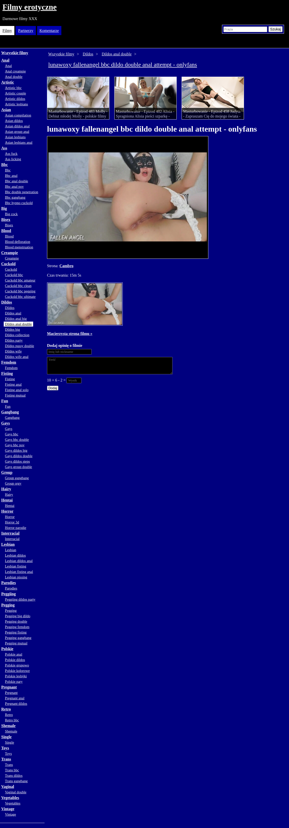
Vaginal (7, 786)
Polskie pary (14, 682)
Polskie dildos (15, 660)
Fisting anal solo (16, 390)
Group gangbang (17, 478)
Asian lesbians (15, 137)
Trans (6, 759)
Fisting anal (13, 384)
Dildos (6, 302)
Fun (4, 401)
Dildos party (14, 340)
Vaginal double (15, 792)
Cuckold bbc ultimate (20, 297)
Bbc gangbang (15, 197)
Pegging (8, 605)
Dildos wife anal (16, 357)
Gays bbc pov (14, 445)
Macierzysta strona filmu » (69, 333)
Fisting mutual (15, 395)
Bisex (5, 219)
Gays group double (18, 467)
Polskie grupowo (17, 665)
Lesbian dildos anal (19, 561)
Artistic (7, 82)
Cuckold (8, 264)
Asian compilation (18, 115)
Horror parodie (15, 528)
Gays (5, 423)
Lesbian (8, 544)
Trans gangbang (16, 781)
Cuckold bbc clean (18, 286)
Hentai (7, 500)
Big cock (11, 214)
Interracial (10, 533)
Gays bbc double (17, 440)
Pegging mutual (16, 643)
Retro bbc (12, 720)
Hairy (6, 489)
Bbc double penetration (21, 192)
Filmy (7, 30)
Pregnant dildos (16, 704)
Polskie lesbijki (16, 676)
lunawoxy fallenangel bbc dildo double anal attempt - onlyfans (122, 64)
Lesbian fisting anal (19, 572)
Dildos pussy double (19, 346)
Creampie (9, 253)
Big (4, 208)
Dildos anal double (18, 324)
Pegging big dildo (17, 616)
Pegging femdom (17, 627)
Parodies (8, 583)
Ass (4, 148)
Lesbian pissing (16, 577)
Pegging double (16, 621)
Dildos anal (13, 313)
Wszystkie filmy (14, 53)
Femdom (8, 362)
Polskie (7, 649)
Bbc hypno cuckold (19, 203)
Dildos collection (17, 335)
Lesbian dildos (15, 555)
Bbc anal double (16, 181)
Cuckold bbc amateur (20, 280)
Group (6, 472)
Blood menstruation (19, 247)
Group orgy (13, 483)
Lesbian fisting (15, 566)
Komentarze (49, 30)
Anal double (14, 77)
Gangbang (10, 412)
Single (6, 737)
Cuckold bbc (14, 275)
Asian (6, 110)
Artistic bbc (13, 88)
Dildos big (12, 329)
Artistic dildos (15, 99)
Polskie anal (13, 654)
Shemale (8, 726)
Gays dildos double (18, 456)
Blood (6, 231)
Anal (5, 60)
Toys (5, 748)
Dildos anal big (16, 319)
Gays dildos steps (17, 461)
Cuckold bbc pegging (20, 291)
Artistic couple (15, 93)
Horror (7, 511)
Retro (6, 709)
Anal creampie (15, 71)
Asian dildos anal (17, 126)
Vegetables (10, 798)
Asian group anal (17, 132)
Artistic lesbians (16, 104)
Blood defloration (17, 242)
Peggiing (8, 594)
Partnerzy (25, 30)
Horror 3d (12, 522)
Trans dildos (14, 776)
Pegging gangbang (18, 638)
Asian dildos (14, 121)
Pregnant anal (14, 698)
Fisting (7, 373)
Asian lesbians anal (18, 142)
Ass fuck (11, 154)
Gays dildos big (16, 450)
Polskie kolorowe (17, 671)
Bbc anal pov (14, 187)
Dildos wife (13, 351)
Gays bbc (11, 434)
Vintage (7, 809)
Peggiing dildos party (20, 599)
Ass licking (13, 159)
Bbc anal (11, 176)
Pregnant (9, 687)
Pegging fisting (16, 632)
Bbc (4, 165)
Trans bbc (12, 770)
